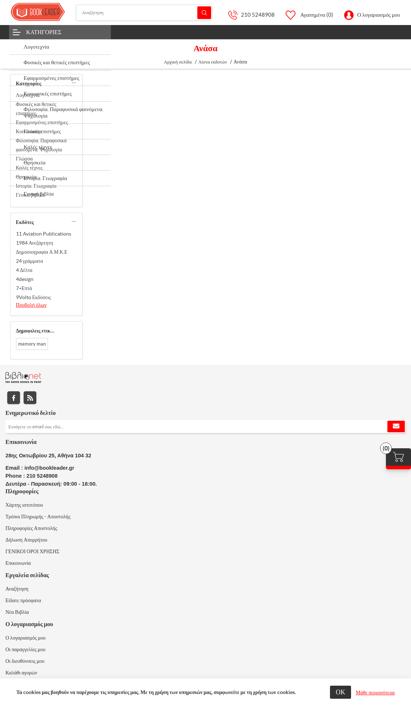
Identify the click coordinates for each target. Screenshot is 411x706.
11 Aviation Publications (43, 234)
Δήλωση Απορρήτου (26, 540)
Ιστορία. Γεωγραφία (36, 186)
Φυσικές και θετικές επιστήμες (36, 108)
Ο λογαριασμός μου (378, 15)
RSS (30, 397)
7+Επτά (24, 288)
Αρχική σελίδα (178, 62)
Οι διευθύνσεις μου (24, 661)
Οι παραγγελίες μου (25, 649)
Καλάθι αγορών (21, 673)
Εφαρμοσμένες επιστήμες (42, 122)
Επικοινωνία (18, 563)
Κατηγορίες (43, 32)
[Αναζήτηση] (144, 13)
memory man (32, 344)
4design (24, 279)
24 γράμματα (29, 261)
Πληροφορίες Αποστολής (31, 528)
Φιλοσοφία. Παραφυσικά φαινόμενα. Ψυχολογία (41, 145)
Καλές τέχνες (29, 168)
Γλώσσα (24, 159)
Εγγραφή (396, 426)
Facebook (13, 397)
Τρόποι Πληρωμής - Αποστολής (37, 516)
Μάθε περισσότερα (375, 692)
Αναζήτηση (204, 12)
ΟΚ (340, 692)
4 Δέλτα (24, 270)
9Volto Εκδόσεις (33, 297)
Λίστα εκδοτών (212, 62)
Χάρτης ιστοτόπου (24, 505)
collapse (74, 83)
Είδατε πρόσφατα (23, 600)
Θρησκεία (26, 177)
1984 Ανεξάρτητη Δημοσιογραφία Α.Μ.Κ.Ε (42, 247)
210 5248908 (258, 15)
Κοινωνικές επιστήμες (38, 131)
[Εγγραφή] (205, 426)
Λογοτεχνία (28, 95)
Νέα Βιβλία (17, 612)
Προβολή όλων (31, 305)
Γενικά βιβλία (30, 195)
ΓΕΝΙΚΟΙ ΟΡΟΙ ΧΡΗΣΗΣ (32, 551)
